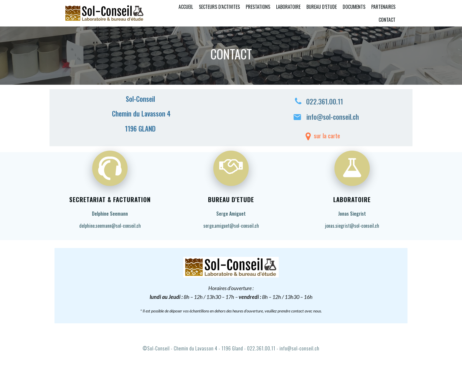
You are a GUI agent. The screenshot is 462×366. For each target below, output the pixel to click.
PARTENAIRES (383, 6)
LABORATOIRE (288, 6)
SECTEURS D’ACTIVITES (219, 6)
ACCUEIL (186, 6)
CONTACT (387, 19)
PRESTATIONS (258, 6)
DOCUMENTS (354, 6)
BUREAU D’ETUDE (321, 6)
